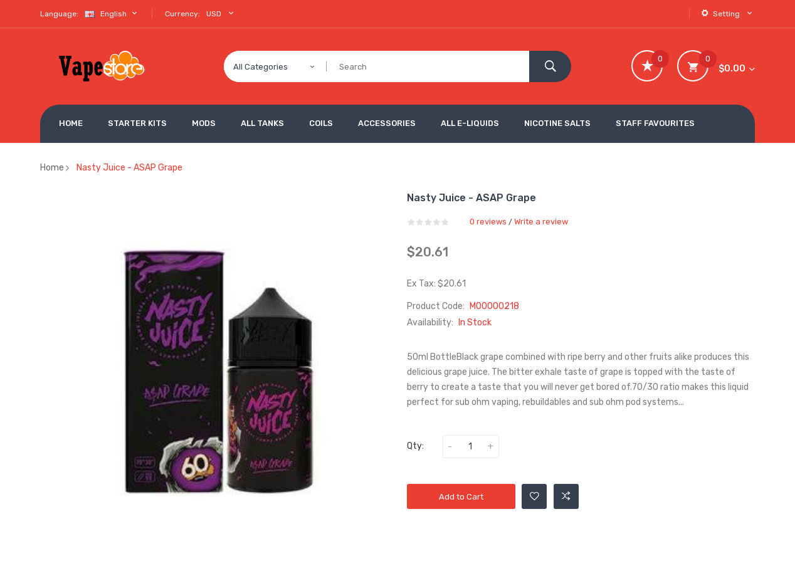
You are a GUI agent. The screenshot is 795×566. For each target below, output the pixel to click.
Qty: (415, 446)
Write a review (541, 221)
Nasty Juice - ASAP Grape (129, 167)
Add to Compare (566, 496)
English (112, 13)
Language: (59, 13)
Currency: (182, 13)
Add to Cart (461, 496)
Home (52, 167)
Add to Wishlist (534, 496)
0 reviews (488, 221)
